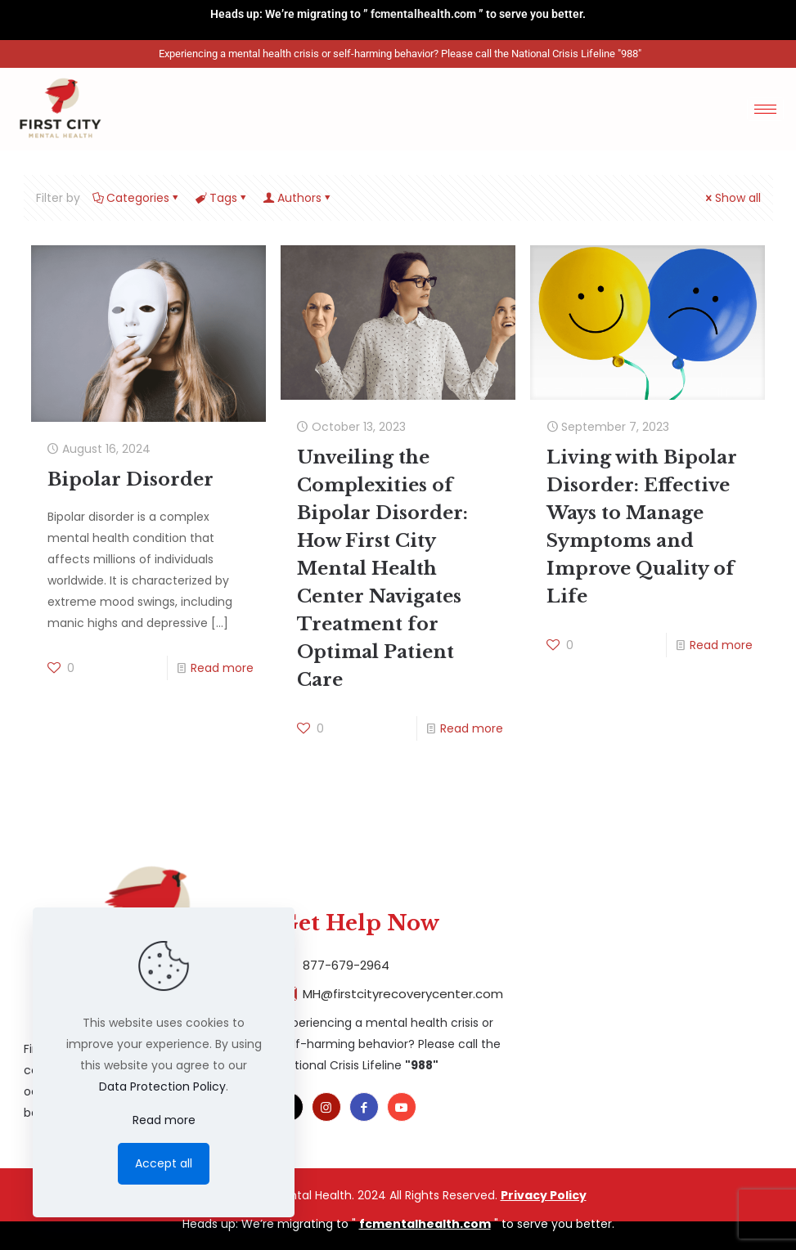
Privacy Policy (544, 1195)
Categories (136, 198)
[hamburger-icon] (765, 109)
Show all (732, 198)
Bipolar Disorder (130, 479)
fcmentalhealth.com (423, 13)
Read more (222, 668)
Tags (222, 198)
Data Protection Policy (162, 1086)
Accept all (163, 1163)
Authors (298, 198)
